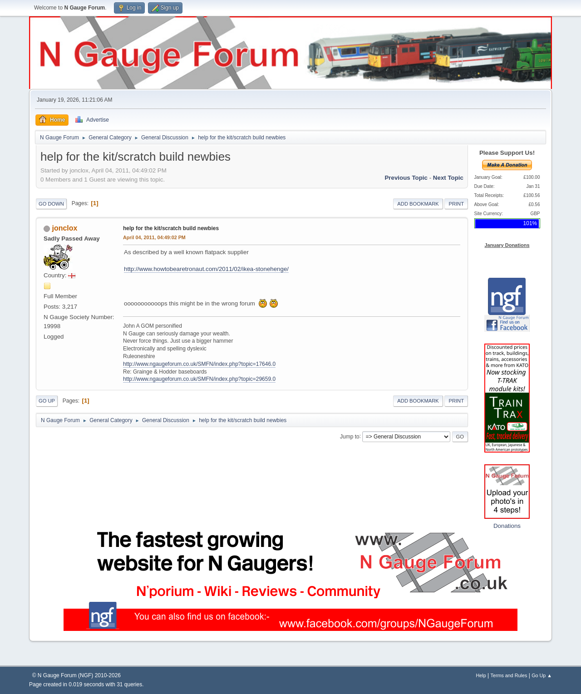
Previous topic (406, 177)
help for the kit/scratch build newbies (171, 228)
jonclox (64, 228)
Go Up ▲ (542, 675)
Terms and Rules (509, 675)
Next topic (448, 177)
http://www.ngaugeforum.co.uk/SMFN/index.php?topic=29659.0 (199, 379)
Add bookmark (417, 204)
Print (456, 204)
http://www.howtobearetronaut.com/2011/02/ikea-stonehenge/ (206, 269)
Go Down (51, 204)
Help (481, 675)
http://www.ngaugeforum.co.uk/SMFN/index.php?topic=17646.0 (199, 364)
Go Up (47, 401)
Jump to (349, 436)
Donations (507, 525)
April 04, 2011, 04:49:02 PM (154, 237)
